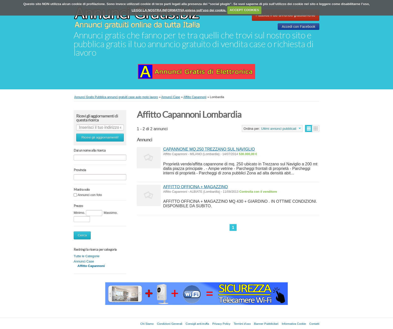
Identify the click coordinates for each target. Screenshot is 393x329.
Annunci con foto (90, 195)
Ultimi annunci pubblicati (278, 128)
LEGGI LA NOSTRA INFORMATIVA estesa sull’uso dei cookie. (179, 10)
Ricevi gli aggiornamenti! (100, 137)
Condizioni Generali (169, 323)
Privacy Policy (221, 323)
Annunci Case (84, 261)
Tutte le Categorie (87, 256)
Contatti (314, 323)
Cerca (82, 235)
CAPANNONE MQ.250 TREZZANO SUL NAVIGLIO (209, 149)
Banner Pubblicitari (266, 323)
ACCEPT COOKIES (244, 10)
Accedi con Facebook (298, 27)
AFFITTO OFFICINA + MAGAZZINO (195, 187)
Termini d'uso (242, 323)
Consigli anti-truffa (197, 323)
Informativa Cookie (294, 323)
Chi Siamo (146, 323)
